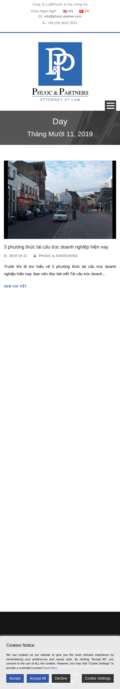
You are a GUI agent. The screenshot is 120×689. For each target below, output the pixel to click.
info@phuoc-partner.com (63, 16)
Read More (50, 667)
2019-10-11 (18, 256)
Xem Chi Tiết (15, 286)
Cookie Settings (98, 678)
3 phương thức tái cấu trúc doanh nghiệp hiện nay (56, 247)
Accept (15, 678)
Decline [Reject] (61, 678)
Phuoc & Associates (58, 256)
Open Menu (110, 106)
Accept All (38, 678)
